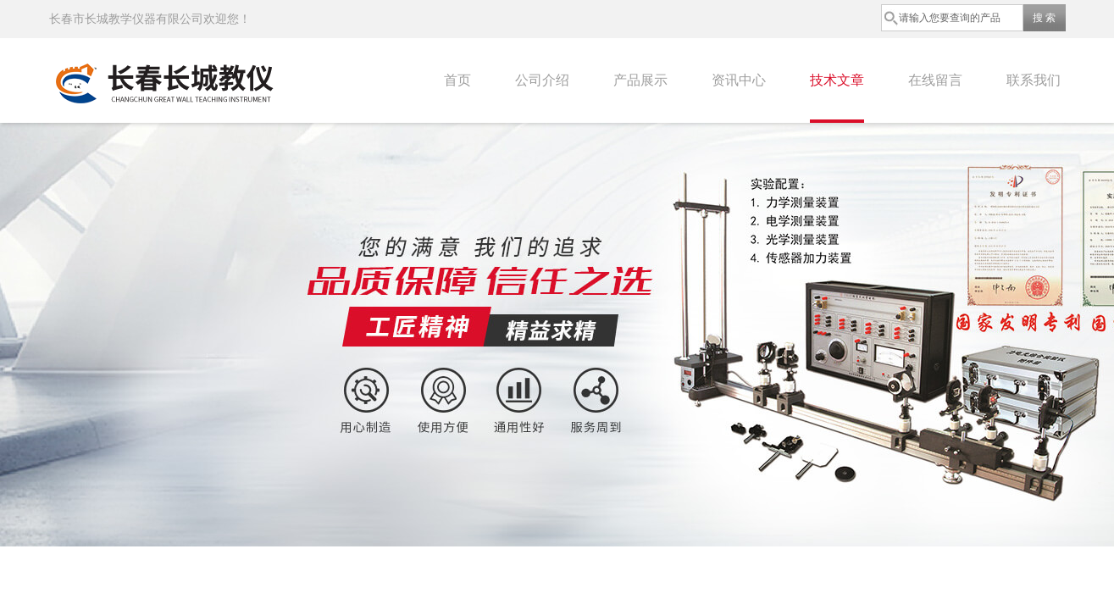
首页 (457, 80)
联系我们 (1033, 80)
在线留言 (935, 80)
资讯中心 (739, 80)
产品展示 (640, 80)
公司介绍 (542, 80)
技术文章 (837, 80)
